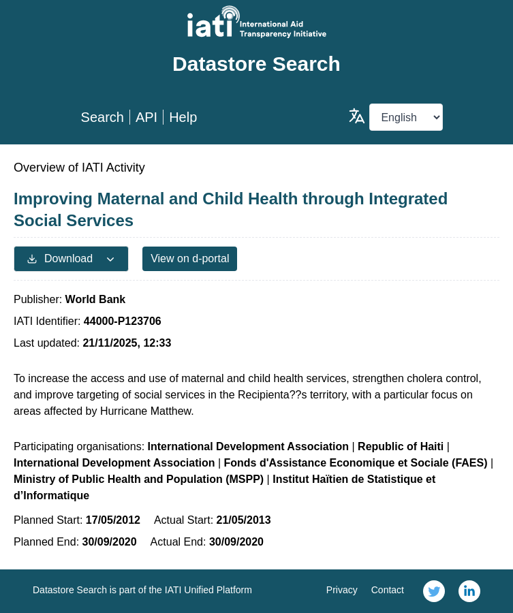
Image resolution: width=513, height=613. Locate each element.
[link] (434, 591)
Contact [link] (387, 589)
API (146, 117)
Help (183, 117)
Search (102, 117)
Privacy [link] (342, 589)
